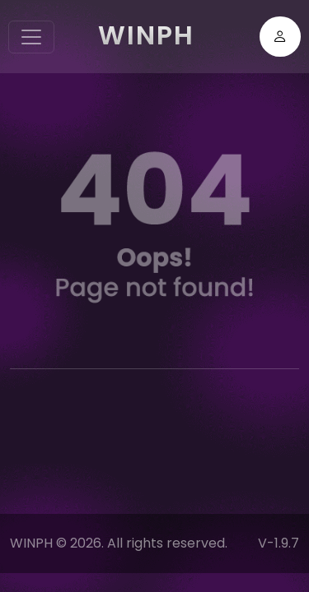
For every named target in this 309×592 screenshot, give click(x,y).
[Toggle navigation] (31, 37)
